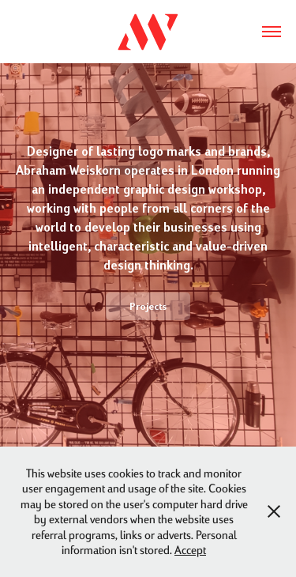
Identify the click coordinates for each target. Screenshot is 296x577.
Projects (148, 306)
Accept (190, 549)
